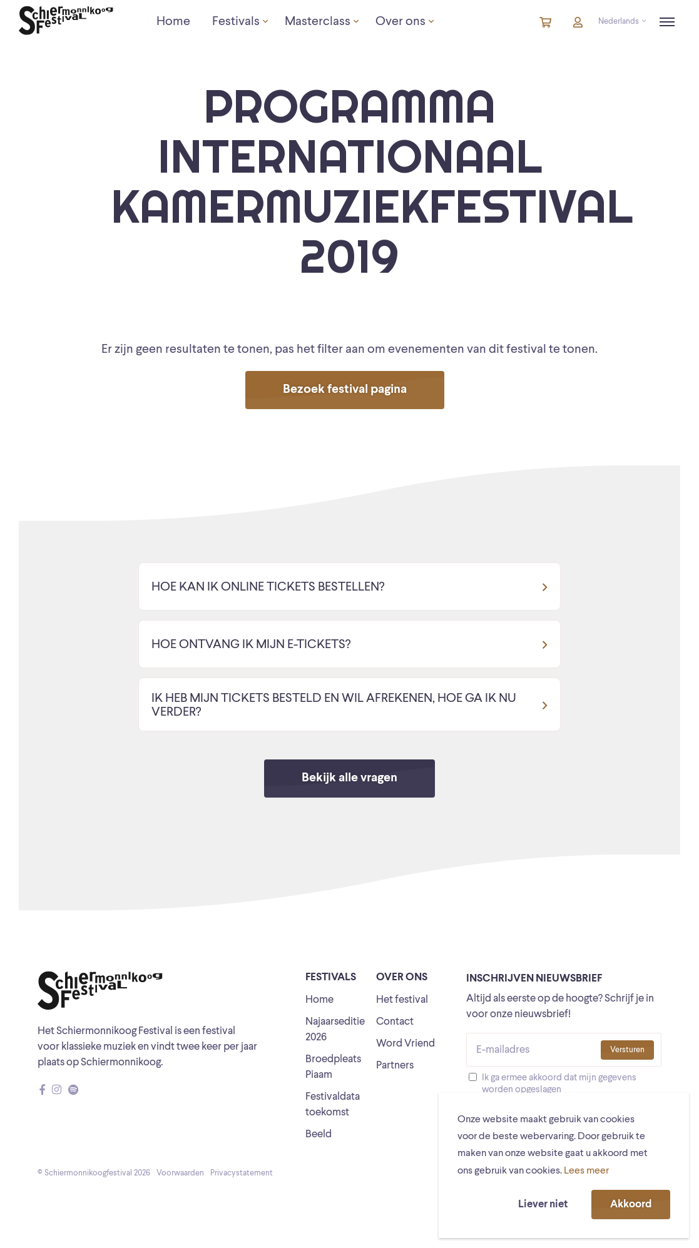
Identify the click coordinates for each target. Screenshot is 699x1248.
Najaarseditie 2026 (335, 1030)
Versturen (627, 1050)
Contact (395, 1022)
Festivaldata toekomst (332, 1105)
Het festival (402, 1000)
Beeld (318, 1134)
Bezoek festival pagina (345, 389)
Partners (395, 1065)
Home (319, 1000)
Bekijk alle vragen (349, 778)
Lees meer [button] (586, 1171)
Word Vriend (405, 1043)
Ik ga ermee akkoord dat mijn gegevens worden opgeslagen (559, 1084)
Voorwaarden (180, 1173)
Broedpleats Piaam (333, 1067)
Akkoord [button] (630, 1204)
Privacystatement (241, 1173)
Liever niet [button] (543, 1204)
